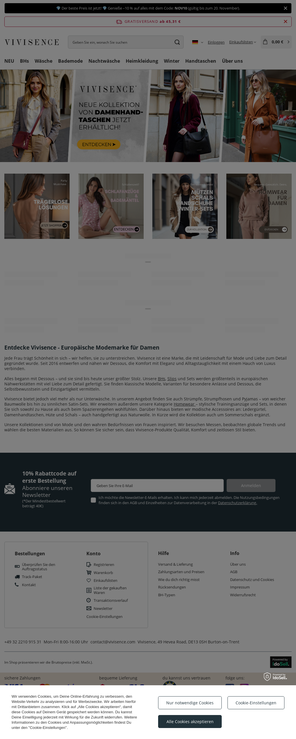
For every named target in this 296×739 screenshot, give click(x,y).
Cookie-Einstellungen (256, 702)
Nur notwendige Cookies (190, 702)
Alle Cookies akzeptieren (190, 721)
